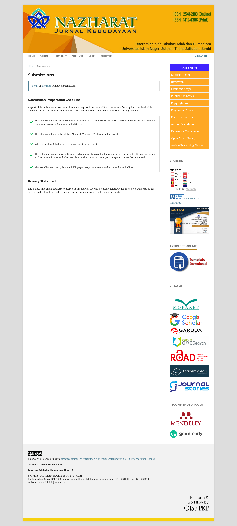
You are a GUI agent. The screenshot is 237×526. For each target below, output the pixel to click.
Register (106, 56)
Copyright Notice (181, 103)
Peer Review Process (184, 117)
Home (31, 56)
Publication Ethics (182, 96)
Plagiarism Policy (182, 110)
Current (61, 56)
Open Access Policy (183, 138)
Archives (77, 56)
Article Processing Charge (187, 145)
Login (92, 56)
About (44, 56)
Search (201, 56)
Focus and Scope (181, 89)
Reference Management (186, 131)
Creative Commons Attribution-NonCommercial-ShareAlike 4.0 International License (108, 458)
